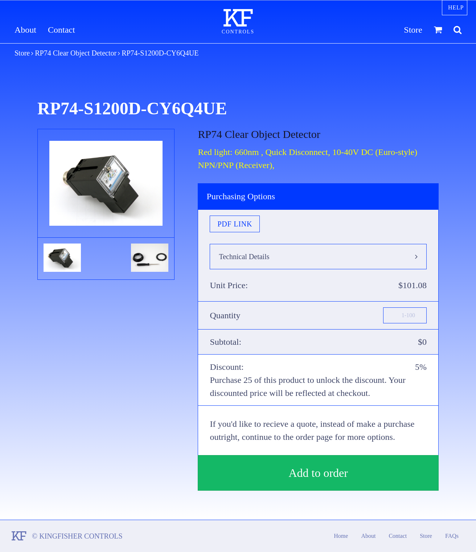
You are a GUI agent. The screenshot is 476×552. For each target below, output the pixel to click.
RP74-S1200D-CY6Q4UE (160, 53)
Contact (61, 29)
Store (413, 29)
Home (341, 536)
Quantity (225, 315)
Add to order (318, 472)
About (25, 29)
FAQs (452, 536)
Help (456, 7)
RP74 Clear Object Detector (75, 53)
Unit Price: (229, 285)
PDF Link (234, 224)
